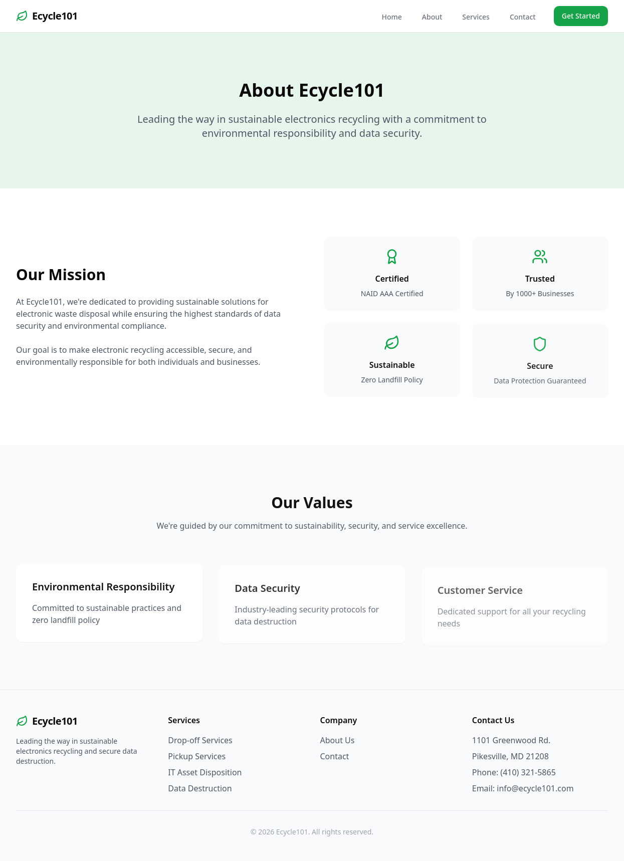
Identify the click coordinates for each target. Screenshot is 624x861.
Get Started (581, 16)
